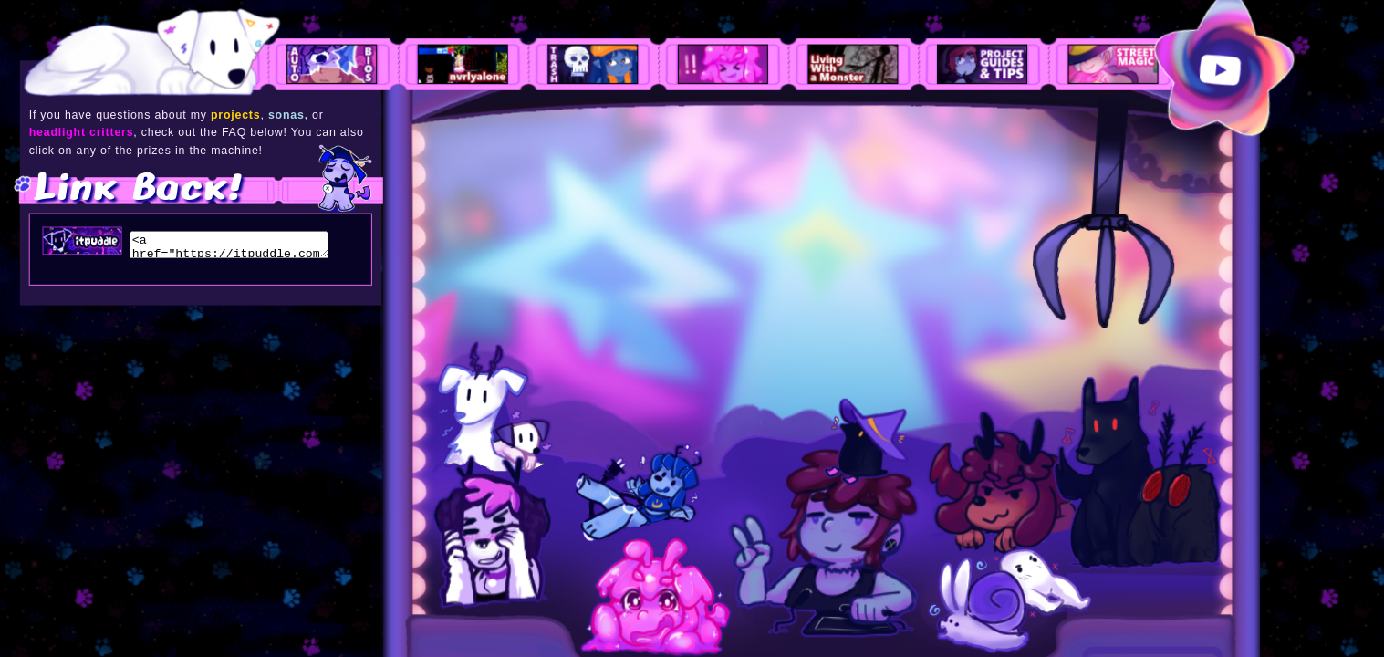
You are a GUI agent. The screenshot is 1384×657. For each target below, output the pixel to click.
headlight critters (81, 133)
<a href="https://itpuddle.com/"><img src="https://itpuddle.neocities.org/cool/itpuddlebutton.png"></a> (229, 244)
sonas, (288, 115)
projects (235, 115)
